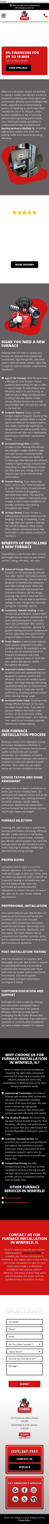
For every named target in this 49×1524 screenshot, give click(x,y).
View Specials (18, 67)
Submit (24, 1384)
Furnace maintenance (16, 1202)
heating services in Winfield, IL (17, 128)
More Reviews (24, 264)
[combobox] (24, 1344)
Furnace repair (13, 1198)
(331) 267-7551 (24, 1451)
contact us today (32, 1252)
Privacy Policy (24, 1520)
